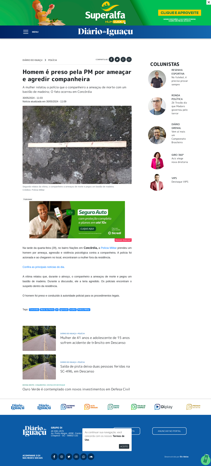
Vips (174, 178)
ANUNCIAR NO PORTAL (169, 431)
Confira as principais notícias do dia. (44, 267)
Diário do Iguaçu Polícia (72, 333)
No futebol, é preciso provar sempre (180, 81)
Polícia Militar (109, 247)
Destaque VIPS (180, 181)
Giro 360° (178, 154)
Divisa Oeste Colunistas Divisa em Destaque (44, 385)
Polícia (52, 60)
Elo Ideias (184, 457)
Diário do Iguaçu (32, 60)
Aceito (124, 446)
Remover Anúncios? (123, 240)
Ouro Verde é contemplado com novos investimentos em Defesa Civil (76, 389)
